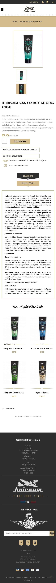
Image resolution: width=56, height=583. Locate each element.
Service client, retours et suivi (28, 562)
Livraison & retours (28, 551)
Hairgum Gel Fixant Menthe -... (14, 348)
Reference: (5, 116)
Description (28, 176)
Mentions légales (28, 556)
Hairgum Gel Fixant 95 (42, 392)
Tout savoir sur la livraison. (15, 165)
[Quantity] (4, 141)
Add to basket (20, 141)
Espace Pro (33, 2)
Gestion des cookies (28, 559)
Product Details (28, 183)
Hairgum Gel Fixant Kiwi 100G (14, 392)
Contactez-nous (28, 440)
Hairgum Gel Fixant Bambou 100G (42, 348)
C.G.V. (28, 553)
